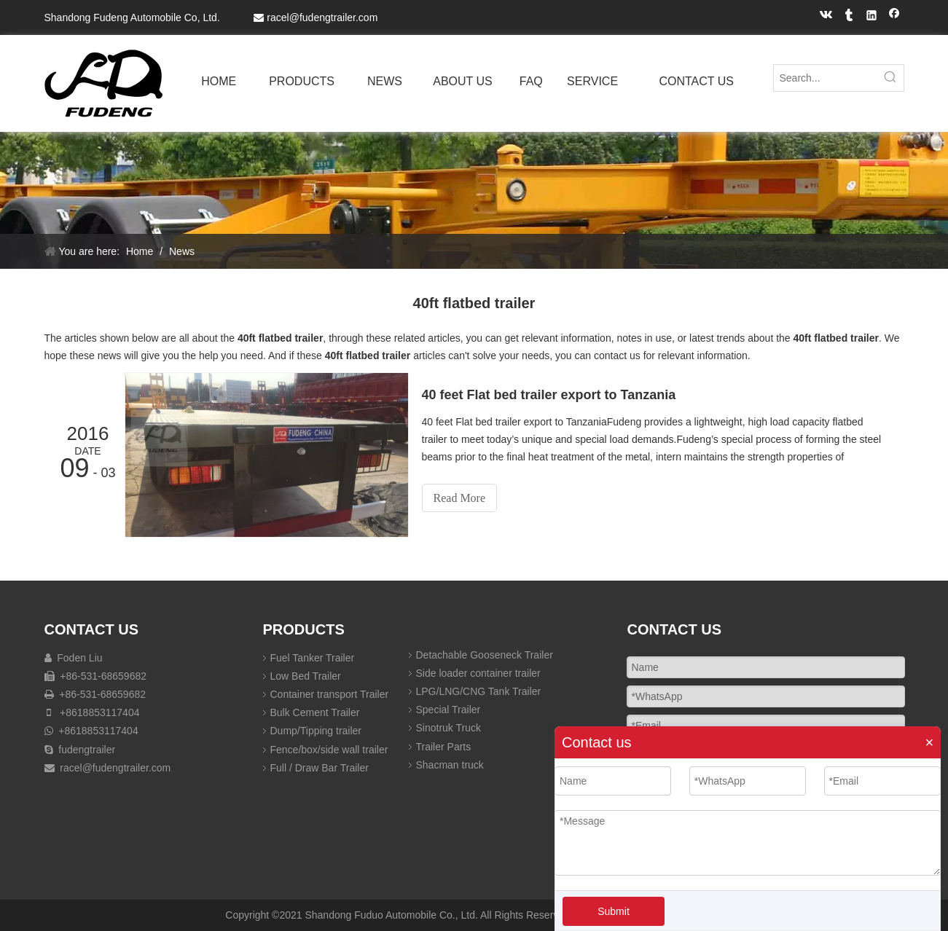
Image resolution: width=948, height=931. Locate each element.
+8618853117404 (99, 712)
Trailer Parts (443, 747)
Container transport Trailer (329, 694)
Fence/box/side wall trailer (329, 749)
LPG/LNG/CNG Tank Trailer (478, 691)
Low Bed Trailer (305, 676)
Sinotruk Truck (448, 728)
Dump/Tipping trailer (316, 730)
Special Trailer (448, 709)
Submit (614, 911)
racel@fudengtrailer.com (322, 17)
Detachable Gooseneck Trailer (484, 655)
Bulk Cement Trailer (315, 712)
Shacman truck (450, 765)
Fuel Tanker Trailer (312, 658)
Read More (460, 498)
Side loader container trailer (478, 673)
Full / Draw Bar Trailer (319, 768)
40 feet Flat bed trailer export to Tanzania (549, 395)
